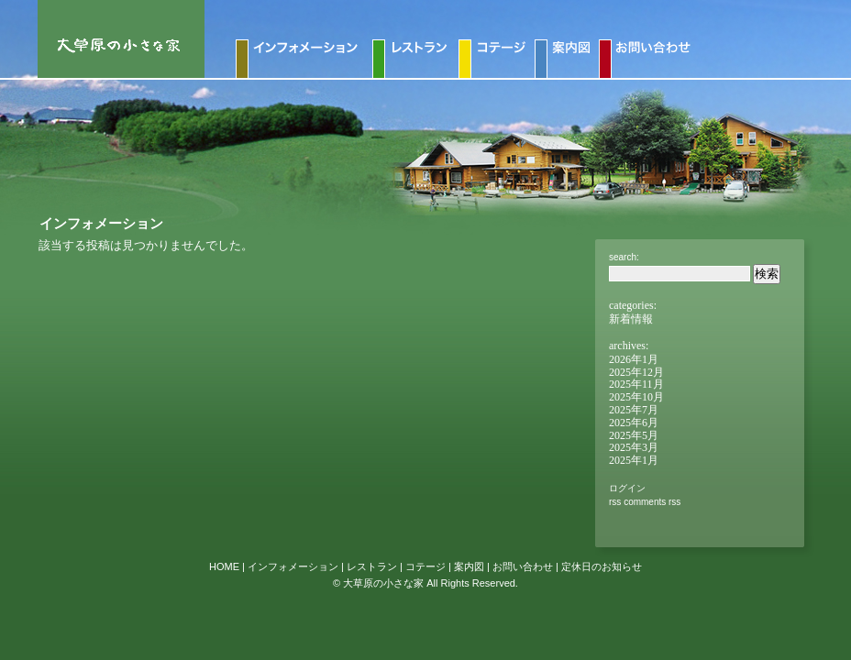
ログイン (627, 488)
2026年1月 (633, 359)
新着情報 (631, 319)
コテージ (425, 566)
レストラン (372, 566)
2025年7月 (633, 409)
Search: (624, 257)
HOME (224, 566)
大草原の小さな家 (383, 583)
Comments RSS (652, 502)
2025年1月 (633, 460)
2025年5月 (633, 435)
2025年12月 (636, 372)
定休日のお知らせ (601, 566)
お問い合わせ (522, 566)
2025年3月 (633, 447)
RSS (615, 502)
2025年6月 (633, 422)
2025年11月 (636, 384)
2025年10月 (636, 396)
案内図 (469, 566)
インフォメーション (293, 566)
